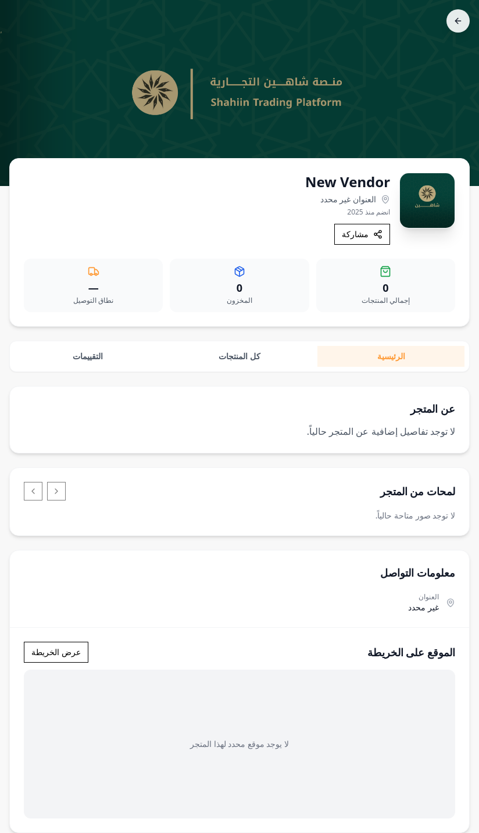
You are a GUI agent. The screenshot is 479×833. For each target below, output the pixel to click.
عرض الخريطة (56, 651)
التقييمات (88, 356)
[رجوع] (458, 21)
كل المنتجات (239, 356)
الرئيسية (391, 356)
